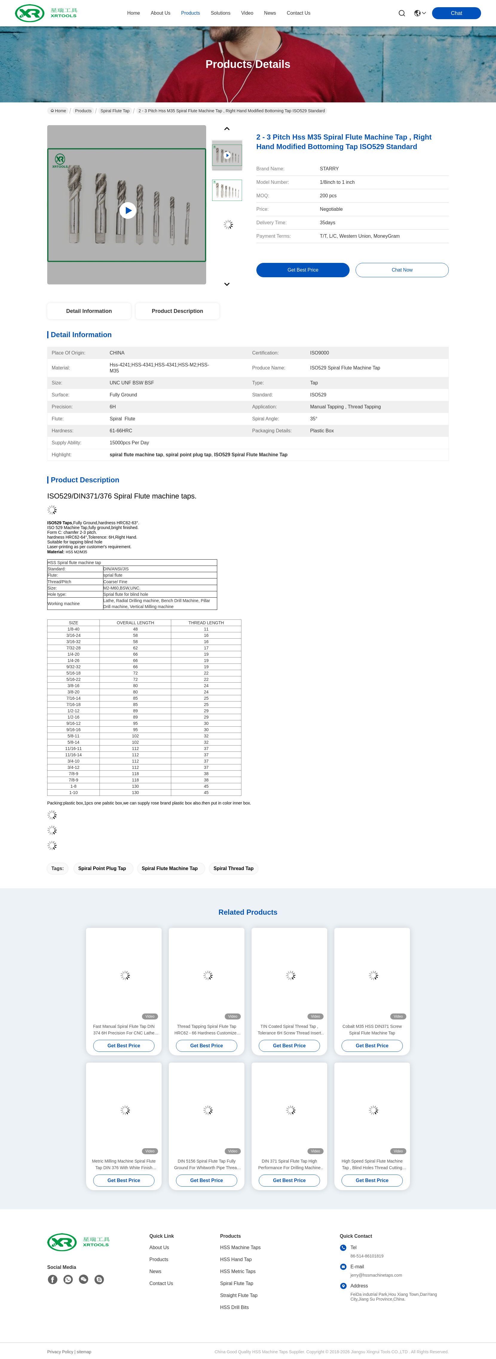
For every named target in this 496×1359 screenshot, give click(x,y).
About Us (159, 1247)
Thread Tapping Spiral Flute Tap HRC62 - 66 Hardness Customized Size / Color (206, 1030)
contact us (298, 13)
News (155, 1271)
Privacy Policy (60, 1351)
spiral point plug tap (102, 868)
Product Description (177, 311)
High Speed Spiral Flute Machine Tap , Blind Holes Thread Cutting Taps (372, 1165)
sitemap (84, 1351)
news (270, 13)
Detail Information (89, 311)
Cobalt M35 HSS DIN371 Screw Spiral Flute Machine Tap (372, 1029)
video (247, 13)
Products (83, 110)
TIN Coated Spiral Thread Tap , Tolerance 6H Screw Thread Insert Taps (289, 1030)
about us (160, 13)
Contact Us (161, 1283)
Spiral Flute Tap (115, 110)
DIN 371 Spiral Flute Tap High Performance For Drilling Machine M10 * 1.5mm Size (289, 1165)
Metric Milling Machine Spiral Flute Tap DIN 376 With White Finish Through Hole (124, 1165)
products (190, 13)
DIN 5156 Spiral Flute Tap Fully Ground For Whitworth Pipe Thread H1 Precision (206, 1165)
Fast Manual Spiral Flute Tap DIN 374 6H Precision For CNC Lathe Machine (124, 1030)
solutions (220, 13)
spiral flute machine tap (170, 868)
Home (133, 13)
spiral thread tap (234, 868)
